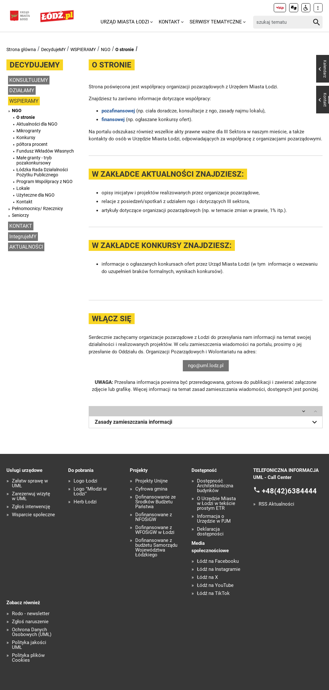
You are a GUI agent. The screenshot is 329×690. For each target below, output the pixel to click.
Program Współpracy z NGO (44, 181)
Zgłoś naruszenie (30, 621)
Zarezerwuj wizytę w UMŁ (31, 496)
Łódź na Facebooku (218, 561)
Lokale (23, 188)
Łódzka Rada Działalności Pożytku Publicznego (42, 172)
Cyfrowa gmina (151, 489)
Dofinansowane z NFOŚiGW (153, 517)
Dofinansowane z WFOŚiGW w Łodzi (154, 530)
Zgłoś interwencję (31, 506)
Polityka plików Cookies (28, 658)
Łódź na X (207, 577)
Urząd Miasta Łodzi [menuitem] (125, 22)
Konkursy (25, 137)
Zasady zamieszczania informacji (207, 422)
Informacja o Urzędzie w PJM (214, 519)
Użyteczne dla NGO (35, 195)
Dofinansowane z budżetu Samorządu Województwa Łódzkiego (156, 547)
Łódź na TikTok (213, 593)
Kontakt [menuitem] (169, 22)
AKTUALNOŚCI (26, 247)
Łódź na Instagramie (218, 569)
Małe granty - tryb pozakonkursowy (34, 160)
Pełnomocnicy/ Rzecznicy (37, 208)
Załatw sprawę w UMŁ (30, 483)
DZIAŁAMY (21, 90)
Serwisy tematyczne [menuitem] (216, 22)
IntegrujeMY (23, 237)
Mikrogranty (28, 130)
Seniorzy (20, 215)
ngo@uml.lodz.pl (206, 365)
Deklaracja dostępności (210, 531)
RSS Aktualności (276, 504)
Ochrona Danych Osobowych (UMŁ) (31, 632)
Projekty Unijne (151, 481)
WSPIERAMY (83, 49)
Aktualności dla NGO (37, 124)
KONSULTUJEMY (28, 80)
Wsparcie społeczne (33, 514)
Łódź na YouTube (215, 585)
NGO (106, 49)
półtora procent (32, 144)
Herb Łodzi (85, 502)
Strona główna (21, 49)
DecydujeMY (53, 49)
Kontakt (24, 201)
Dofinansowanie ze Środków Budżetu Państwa (155, 502)
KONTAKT (20, 226)
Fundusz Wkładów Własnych (45, 151)
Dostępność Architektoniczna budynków (215, 486)
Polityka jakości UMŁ (29, 645)
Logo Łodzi (85, 481)
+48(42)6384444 (289, 491)
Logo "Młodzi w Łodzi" (90, 491)
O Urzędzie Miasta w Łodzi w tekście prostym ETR (216, 503)
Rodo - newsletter (30, 613)
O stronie (124, 49)
